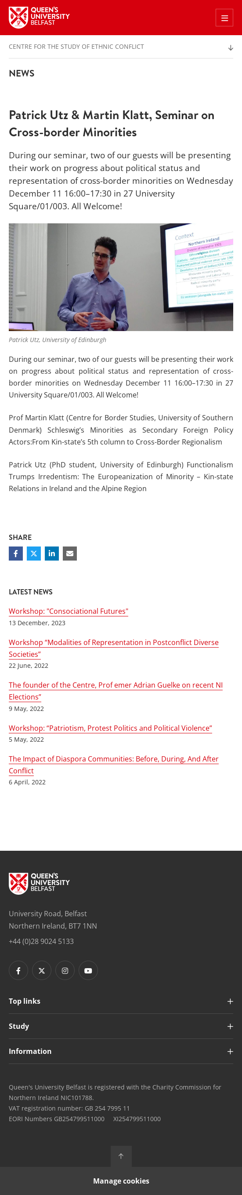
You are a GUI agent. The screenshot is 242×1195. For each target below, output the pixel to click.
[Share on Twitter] (34, 553)
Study (19, 1026)
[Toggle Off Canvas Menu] (224, 17)
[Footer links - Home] (39, 884)
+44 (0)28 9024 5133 (41, 941)
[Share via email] (70, 553)
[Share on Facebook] (16, 553)
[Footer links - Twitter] (41, 970)
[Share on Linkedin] (52, 553)
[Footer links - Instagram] (65, 970)
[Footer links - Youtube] (88, 970)
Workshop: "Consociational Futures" (68, 611)
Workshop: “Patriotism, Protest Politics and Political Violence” (110, 728)
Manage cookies (121, 1181)
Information (30, 1051)
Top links (24, 1001)
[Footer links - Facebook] (18, 970)
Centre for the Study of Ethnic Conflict (76, 46)
